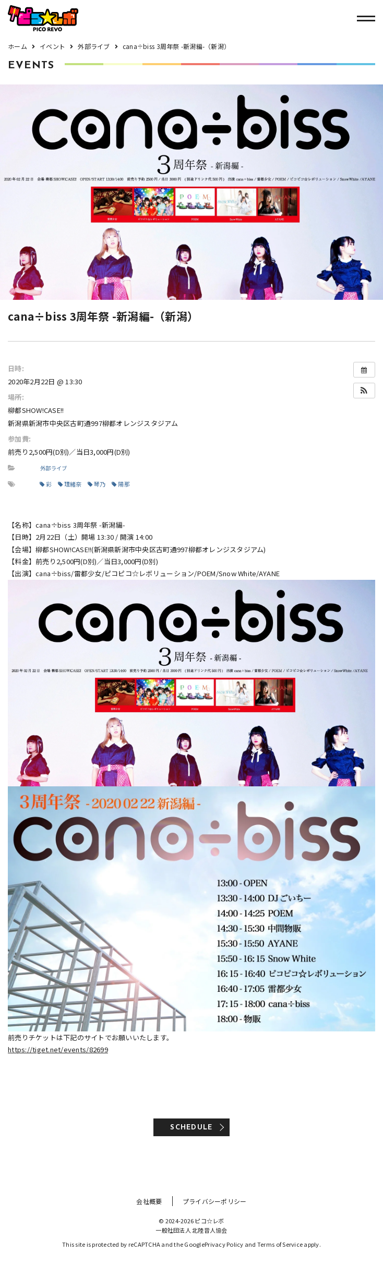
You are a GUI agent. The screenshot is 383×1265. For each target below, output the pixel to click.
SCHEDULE (191, 1127)
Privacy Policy (224, 1244)
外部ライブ (53, 468)
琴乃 (97, 484)
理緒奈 (70, 484)
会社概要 (149, 1201)
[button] (364, 390)
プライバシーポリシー (215, 1201)
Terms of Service (280, 1244)
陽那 (121, 484)
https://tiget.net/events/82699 (58, 1049)
